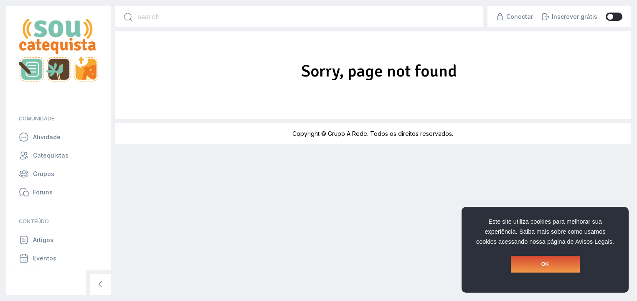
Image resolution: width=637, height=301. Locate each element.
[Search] (127, 17)
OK (545, 264)
